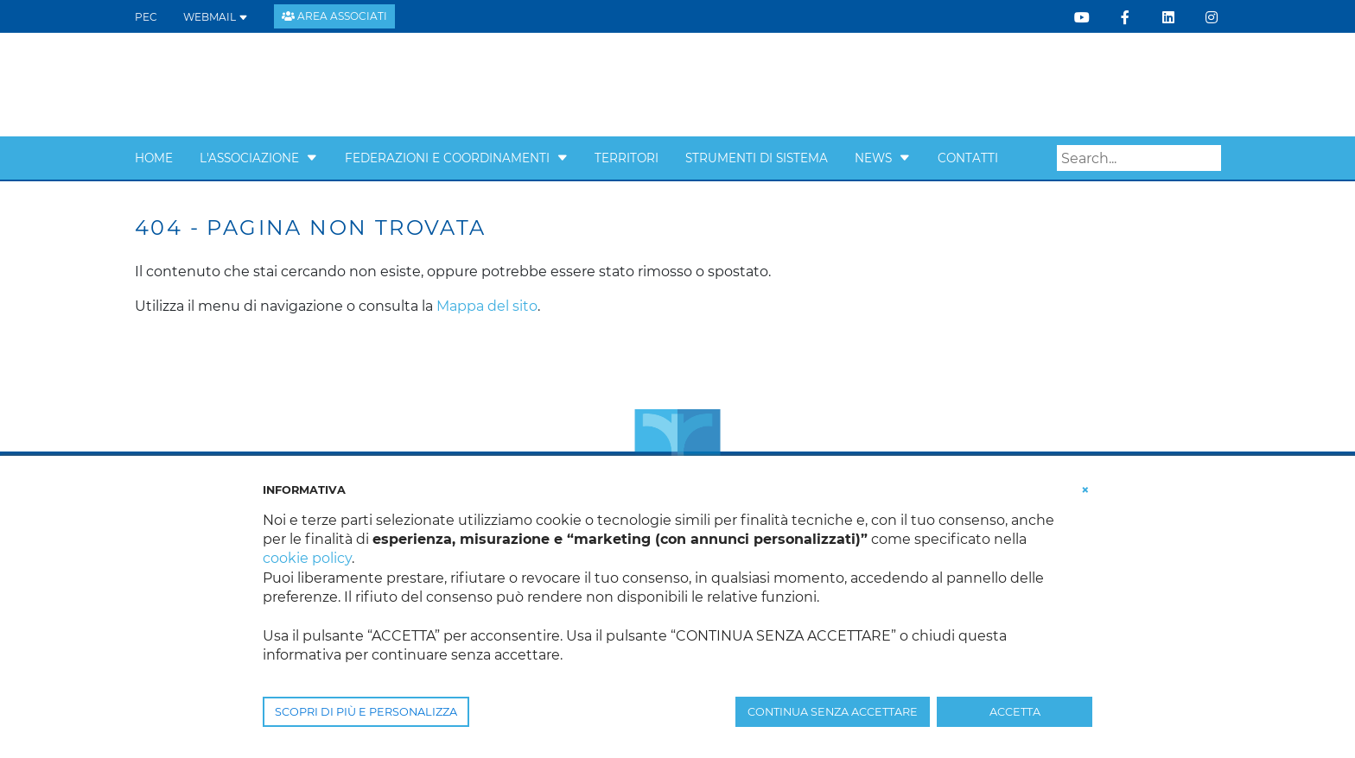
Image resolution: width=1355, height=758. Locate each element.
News (873, 158)
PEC (146, 16)
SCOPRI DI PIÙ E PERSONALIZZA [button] (366, 711)
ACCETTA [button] (1014, 711)
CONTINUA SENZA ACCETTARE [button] (832, 711)
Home (154, 158)
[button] (312, 158)
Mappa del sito (487, 306)
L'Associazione (249, 158)
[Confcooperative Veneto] (274, 83)
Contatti (968, 158)
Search (1208, 158)
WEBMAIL (215, 16)
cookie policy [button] (307, 558)
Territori (626, 158)
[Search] (1139, 158)
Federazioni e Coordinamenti (447, 158)
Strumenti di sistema (756, 158)
